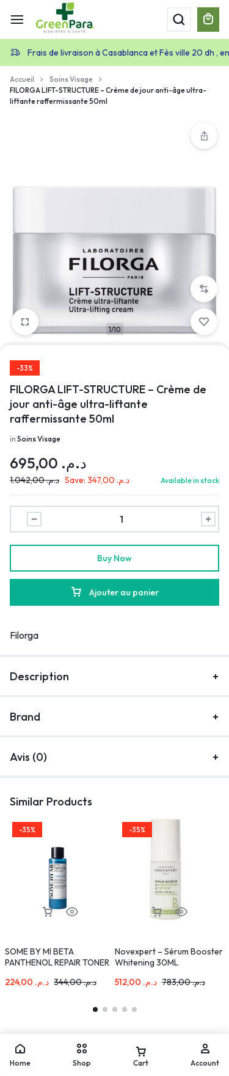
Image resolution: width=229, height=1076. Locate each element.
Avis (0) (114, 757)
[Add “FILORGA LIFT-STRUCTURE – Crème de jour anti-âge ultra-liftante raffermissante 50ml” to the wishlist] (204, 321)
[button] (204, 288)
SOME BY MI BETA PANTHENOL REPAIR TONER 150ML (57, 962)
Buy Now (114, 558)
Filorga (24, 635)
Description (114, 676)
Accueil (22, 79)
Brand (114, 717)
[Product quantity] (121, 519)
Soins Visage (71, 79)
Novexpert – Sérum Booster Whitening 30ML (169, 957)
